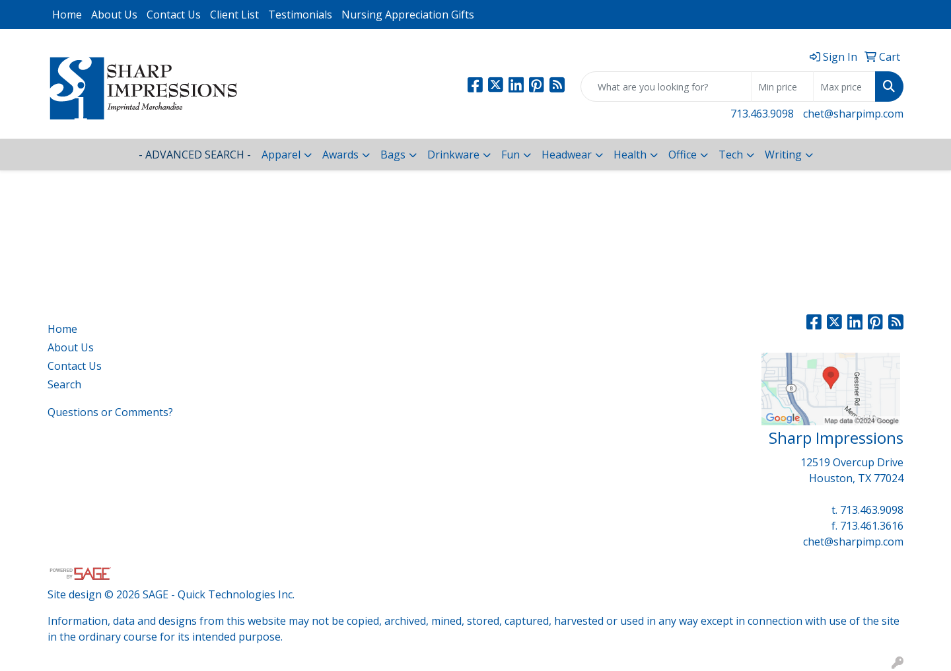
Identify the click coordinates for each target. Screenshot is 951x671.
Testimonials (300, 14)
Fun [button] (510, 154)
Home (67, 14)
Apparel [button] (281, 154)
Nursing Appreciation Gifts (407, 14)
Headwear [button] (567, 154)
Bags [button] (392, 154)
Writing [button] (783, 154)
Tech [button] (731, 154)
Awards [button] (340, 154)
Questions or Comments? (110, 412)
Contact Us (174, 14)
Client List (234, 14)
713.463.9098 (762, 113)
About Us (114, 14)
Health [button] (630, 154)
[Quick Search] (666, 86)
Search (64, 384)
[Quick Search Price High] (844, 86)
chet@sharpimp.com (853, 113)
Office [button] (682, 154)
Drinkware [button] (453, 154)
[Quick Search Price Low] (782, 86)
